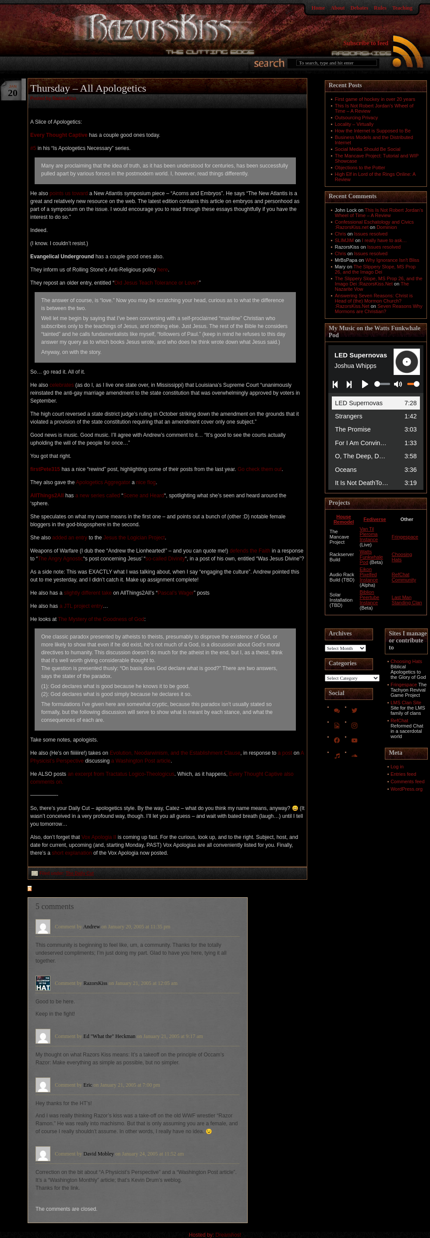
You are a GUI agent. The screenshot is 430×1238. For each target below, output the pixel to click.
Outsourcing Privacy (356, 117)
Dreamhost (229, 1235)
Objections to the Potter (360, 167)
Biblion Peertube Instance (370, 597)
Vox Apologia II (99, 837)
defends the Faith (250, 551)
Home (318, 8)
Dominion (387, 227)
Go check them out (260, 469)
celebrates (62, 385)
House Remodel (344, 519)
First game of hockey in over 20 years (375, 99)
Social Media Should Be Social (368, 149)
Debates (359, 8)
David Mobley (98, 1154)
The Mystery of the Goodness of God (101, 619)
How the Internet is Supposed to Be (373, 130)
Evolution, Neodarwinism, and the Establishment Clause (175, 753)
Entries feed (403, 774)
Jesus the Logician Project (134, 538)
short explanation (72, 853)
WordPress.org (407, 789)
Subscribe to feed (365, 43)
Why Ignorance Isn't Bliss (392, 260)
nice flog (146, 482)
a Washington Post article (141, 761)
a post (285, 753)
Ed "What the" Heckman (109, 1036)
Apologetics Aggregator (103, 482)
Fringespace (405, 536)
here (162, 270)
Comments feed (408, 781)
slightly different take (88, 593)
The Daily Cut (80, 873)
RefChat (399, 720)
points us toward (69, 193)
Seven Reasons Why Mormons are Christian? (379, 308)
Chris (340, 233)
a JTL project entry (81, 606)
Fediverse (374, 519)
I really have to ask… (384, 240)
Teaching (402, 8)
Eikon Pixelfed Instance (369, 574)
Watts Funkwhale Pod (371, 557)
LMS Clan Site (406, 702)
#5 (33, 148)
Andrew (91, 927)
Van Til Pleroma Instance (369, 534)
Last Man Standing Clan (407, 600)
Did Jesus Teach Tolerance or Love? (156, 283)
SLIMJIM (344, 240)
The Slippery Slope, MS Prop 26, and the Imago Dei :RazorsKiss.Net (379, 281)
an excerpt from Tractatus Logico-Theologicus (121, 774)
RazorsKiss (95, 983)
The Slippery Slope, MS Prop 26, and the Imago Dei (375, 269)
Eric (87, 1085)
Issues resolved (370, 233)
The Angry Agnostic (60, 559)
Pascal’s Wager (175, 593)
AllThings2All (47, 495)
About (337, 8)
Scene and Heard (143, 495)
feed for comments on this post (72, 889)
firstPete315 (45, 469)
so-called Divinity (165, 559)
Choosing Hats (406, 661)
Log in (397, 766)
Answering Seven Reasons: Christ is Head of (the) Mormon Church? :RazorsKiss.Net (374, 301)
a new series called (97, 495)
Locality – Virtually (354, 124)
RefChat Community (404, 577)
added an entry (69, 538)
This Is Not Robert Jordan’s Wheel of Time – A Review (379, 212)
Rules (380, 8)
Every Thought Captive (59, 135)
